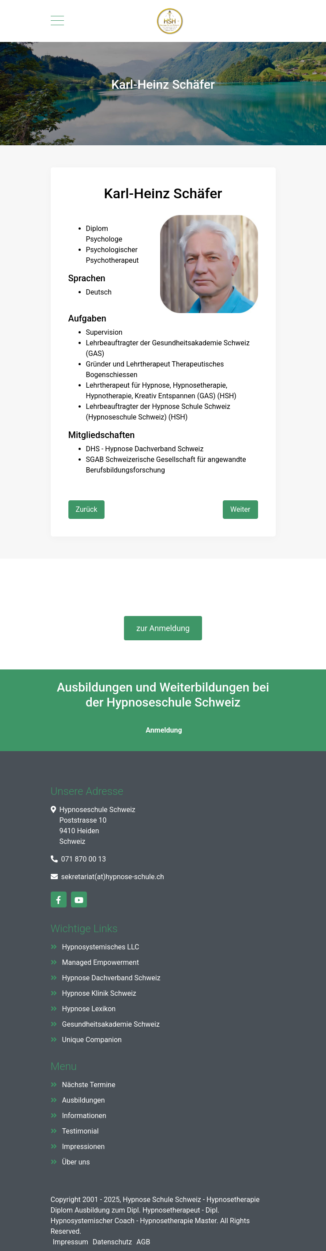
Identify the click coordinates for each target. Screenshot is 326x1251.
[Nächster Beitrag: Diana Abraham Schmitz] (240, 509)
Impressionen (83, 1146)
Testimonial (80, 1131)
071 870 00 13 (83, 859)
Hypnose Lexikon (89, 1009)
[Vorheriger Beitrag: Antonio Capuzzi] (86, 509)
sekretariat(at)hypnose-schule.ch (112, 877)
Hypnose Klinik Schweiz (99, 993)
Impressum (71, 1242)
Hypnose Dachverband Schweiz (111, 978)
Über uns (76, 1162)
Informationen (84, 1115)
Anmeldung (163, 730)
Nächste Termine (89, 1085)
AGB (143, 1242)
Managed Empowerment (100, 962)
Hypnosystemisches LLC (100, 947)
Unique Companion (92, 1040)
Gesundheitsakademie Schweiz (111, 1024)
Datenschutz (112, 1242)
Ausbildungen (83, 1100)
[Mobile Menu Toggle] (57, 21)
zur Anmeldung (163, 628)
